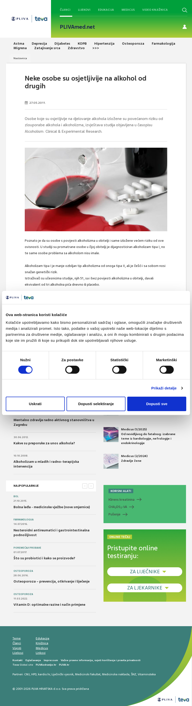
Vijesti (16, 648)
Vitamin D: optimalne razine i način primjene (49, 604)
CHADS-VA (117, 507)
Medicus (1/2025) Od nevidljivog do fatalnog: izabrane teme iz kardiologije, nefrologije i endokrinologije (140, 436)
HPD (33, 674)
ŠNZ (133, 674)
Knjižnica (42, 643)
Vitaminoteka (147, 674)
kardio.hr (44, 674)
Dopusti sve (157, 404)
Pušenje (114, 514)
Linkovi (41, 653)
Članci (65, 9)
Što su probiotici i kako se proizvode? (44, 558)
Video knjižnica (155, 9)
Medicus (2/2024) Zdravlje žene (126, 461)
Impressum (51, 660)
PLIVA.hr (64, 664)
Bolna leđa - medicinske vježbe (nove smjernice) (52, 507)
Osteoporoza (23, 571)
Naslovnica (20, 58)
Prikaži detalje (164, 388)
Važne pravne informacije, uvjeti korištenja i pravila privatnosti (100, 660)
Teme (16, 638)
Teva (15, 664)
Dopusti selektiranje (96, 404)
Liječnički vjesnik (63, 674)
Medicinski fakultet (87, 674)
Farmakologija (24, 519)
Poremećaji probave (27, 547)
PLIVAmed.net (77, 27)
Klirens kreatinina (121, 499)
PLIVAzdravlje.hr (46, 664)
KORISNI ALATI (120, 491)
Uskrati (35, 404)
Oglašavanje (33, 660)
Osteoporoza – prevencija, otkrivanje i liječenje (52, 581)
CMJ (27, 674)
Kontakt (17, 660)
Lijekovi (84, 9)
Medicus (128, 9)
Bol (16, 496)
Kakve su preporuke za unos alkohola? (44, 443)
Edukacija (106, 9)
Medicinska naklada (116, 674)
